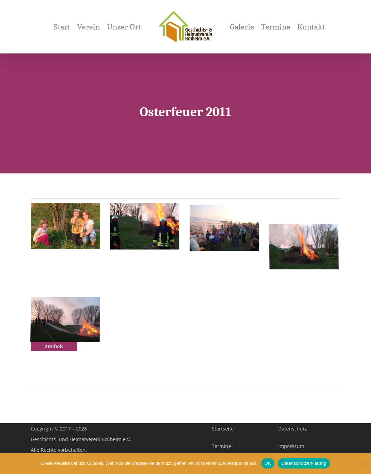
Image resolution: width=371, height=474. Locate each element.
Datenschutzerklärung (303, 463)
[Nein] (362, 463)
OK (268, 463)
